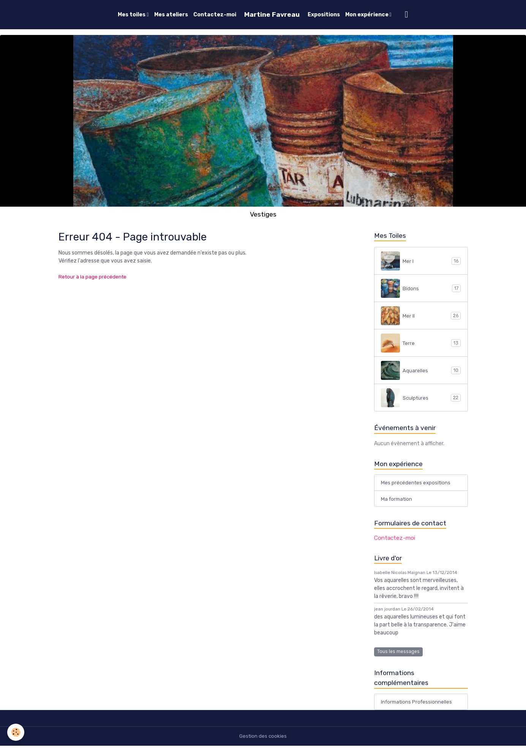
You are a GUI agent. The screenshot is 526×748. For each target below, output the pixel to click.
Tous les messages (398, 653)
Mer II (421, 315)
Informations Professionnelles (418, 704)
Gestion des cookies (263, 738)
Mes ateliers (171, 14)
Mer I (421, 260)
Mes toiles (132, 14)
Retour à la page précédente (93, 277)
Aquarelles (421, 370)
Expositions (324, 14)
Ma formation (397, 500)
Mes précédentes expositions (417, 483)
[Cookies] (16, 732)
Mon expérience (367, 14)
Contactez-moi (214, 14)
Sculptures (421, 397)
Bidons (421, 288)
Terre (421, 343)
